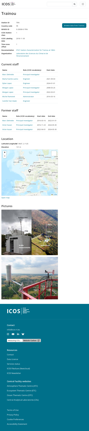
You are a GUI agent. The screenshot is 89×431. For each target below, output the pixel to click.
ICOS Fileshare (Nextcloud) (18, 368)
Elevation (5, 147)
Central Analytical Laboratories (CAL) (23, 400)
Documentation (7, 50)
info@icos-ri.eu (13, 329)
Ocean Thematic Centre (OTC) (20, 395)
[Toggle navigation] (83, 4)
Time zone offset (5, 45)
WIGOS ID (5, 29)
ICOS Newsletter (14, 373)
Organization (6, 53)
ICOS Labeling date (6, 39)
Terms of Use (13, 410)
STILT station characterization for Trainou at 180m (35, 50)
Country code (6, 26)
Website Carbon (30, 341)
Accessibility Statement (17, 424)
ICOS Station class (6, 34)
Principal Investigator (31, 74)
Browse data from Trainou (74, 25)
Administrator (28, 96)
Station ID (5, 22)
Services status (13, 364)
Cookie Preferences (15, 419)
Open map (5, 198)
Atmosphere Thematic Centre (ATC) (22, 386)
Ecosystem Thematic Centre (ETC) (21, 390)
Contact (10, 354)
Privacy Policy (13, 414)
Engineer (26, 79)
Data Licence (12, 359)
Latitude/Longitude (9, 144)
